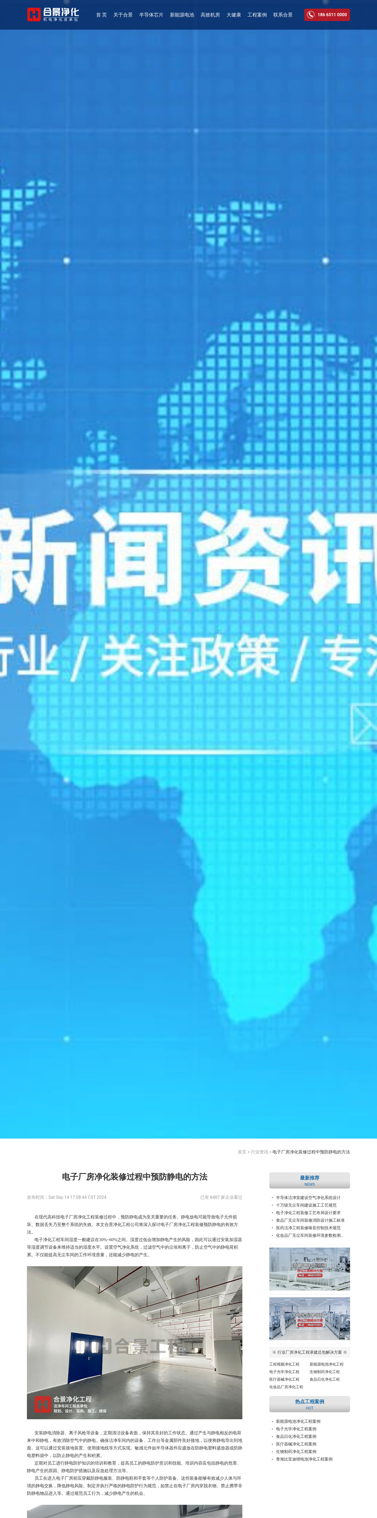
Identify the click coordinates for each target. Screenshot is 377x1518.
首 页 (101, 15)
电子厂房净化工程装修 (182, 1224)
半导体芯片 (151, 15)
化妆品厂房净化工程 (286, 1387)
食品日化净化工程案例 (296, 1436)
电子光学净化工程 (284, 1372)
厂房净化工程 (82, 1217)
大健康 (233, 15)
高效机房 (210, 15)
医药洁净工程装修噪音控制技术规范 (308, 1227)
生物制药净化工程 (325, 1372)
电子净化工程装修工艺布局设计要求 (308, 1212)
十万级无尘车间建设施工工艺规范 (306, 1205)
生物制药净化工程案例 (296, 1451)
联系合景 (283, 15)
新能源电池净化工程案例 (298, 1421)
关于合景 (123, 15)
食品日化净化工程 (325, 1379)
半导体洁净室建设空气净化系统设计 (308, 1197)
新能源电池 (182, 15)
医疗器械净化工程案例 (296, 1444)
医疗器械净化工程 (284, 1379)
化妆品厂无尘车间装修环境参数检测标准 (312, 1235)
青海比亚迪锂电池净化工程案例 (304, 1459)
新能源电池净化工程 (327, 1364)
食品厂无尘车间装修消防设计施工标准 (310, 1220)
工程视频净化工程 (284, 1364)
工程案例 (257, 15)
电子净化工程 (47, 1239)
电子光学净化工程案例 (296, 1429)
